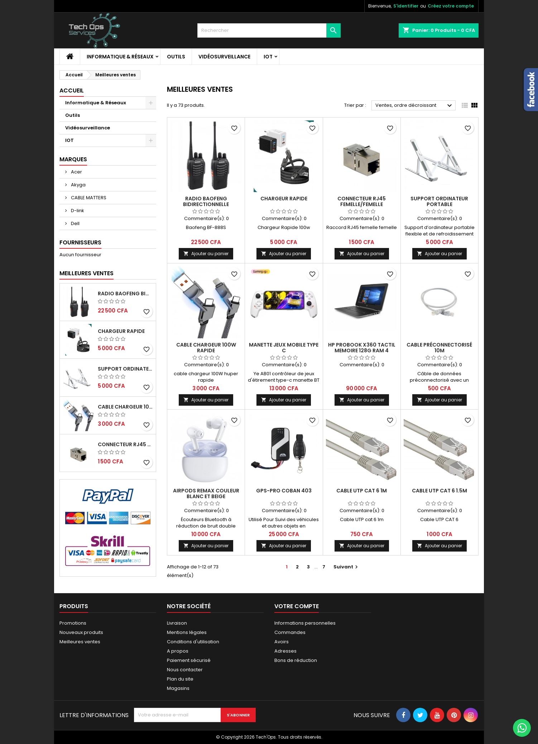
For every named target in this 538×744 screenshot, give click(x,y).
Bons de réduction (295, 660)
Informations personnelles (305, 623)
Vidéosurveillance (224, 56)
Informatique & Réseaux (120, 56)
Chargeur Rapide (121, 331)
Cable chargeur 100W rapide (125, 407)
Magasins (178, 688)
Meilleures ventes (79, 641)
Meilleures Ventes (86, 273)
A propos (177, 651)
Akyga (78, 184)
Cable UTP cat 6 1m (361, 490)
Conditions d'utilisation (193, 641)
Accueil (71, 90)
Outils (176, 56)
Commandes (290, 632)
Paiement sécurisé (189, 660)
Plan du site (180, 679)
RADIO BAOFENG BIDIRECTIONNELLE (125, 293)
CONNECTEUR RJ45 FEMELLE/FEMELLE (125, 444)
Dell (75, 223)
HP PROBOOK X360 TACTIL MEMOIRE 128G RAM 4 (361, 347)
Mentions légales (187, 632)
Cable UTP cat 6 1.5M (439, 490)
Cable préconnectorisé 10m (439, 347)
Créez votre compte (451, 6)
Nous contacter (185, 669)
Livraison (177, 623)
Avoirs (281, 641)
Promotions (72, 623)
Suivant (346, 566)
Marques (73, 159)
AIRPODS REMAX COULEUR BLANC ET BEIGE (206, 493)
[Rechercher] (269, 30)
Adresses (285, 651)
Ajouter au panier (206, 254)
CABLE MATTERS (88, 197)
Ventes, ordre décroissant (414, 105)
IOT (268, 56)
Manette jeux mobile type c (283, 347)
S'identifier (405, 6)
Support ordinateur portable (125, 369)
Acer (76, 171)
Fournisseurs (80, 242)
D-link (77, 210)
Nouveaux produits (81, 632)
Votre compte (296, 606)
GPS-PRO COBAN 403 (284, 490)
